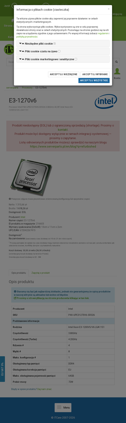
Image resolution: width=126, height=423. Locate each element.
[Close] (109, 9)
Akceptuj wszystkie (94, 80)
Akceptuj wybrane (95, 74)
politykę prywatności (26, 36)
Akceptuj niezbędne (63, 74)
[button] (36, 43)
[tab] (63, 43)
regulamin (103, 33)
